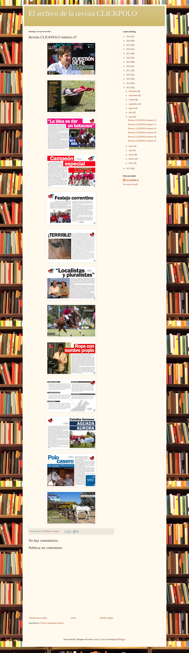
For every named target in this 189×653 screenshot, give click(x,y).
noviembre (133, 95)
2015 (128, 79)
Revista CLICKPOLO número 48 (142, 137)
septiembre (133, 104)
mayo (131, 146)
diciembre (133, 91)
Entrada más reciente (38, 618)
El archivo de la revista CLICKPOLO (83, 13)
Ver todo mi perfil (130, 184)
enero (131, 163)
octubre (132, 100)
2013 (128, 87)
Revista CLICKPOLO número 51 (142, 124)
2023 (128, 45)
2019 (128, 62)
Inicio (73, 618)
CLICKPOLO (132, 180)
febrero (132, 159)
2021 (128, 53)
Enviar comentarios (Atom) (51, 623)
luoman (96, 639)
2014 (128, 83)
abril (131, 150)
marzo (131, 155)
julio (131, 112)
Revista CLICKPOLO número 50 (142, 128)
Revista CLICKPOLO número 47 (142, 141)
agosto (132, 108)
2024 (128, 41)
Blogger (121, 639)
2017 (128, 70)
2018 (128, 66)
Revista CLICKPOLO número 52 (142, 120)
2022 (128, 49)
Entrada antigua (106, 618)
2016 (128, 75)
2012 (128, 168)
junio (131, 117)
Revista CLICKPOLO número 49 (142, 132)
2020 (128, 58)
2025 (128, 36)
